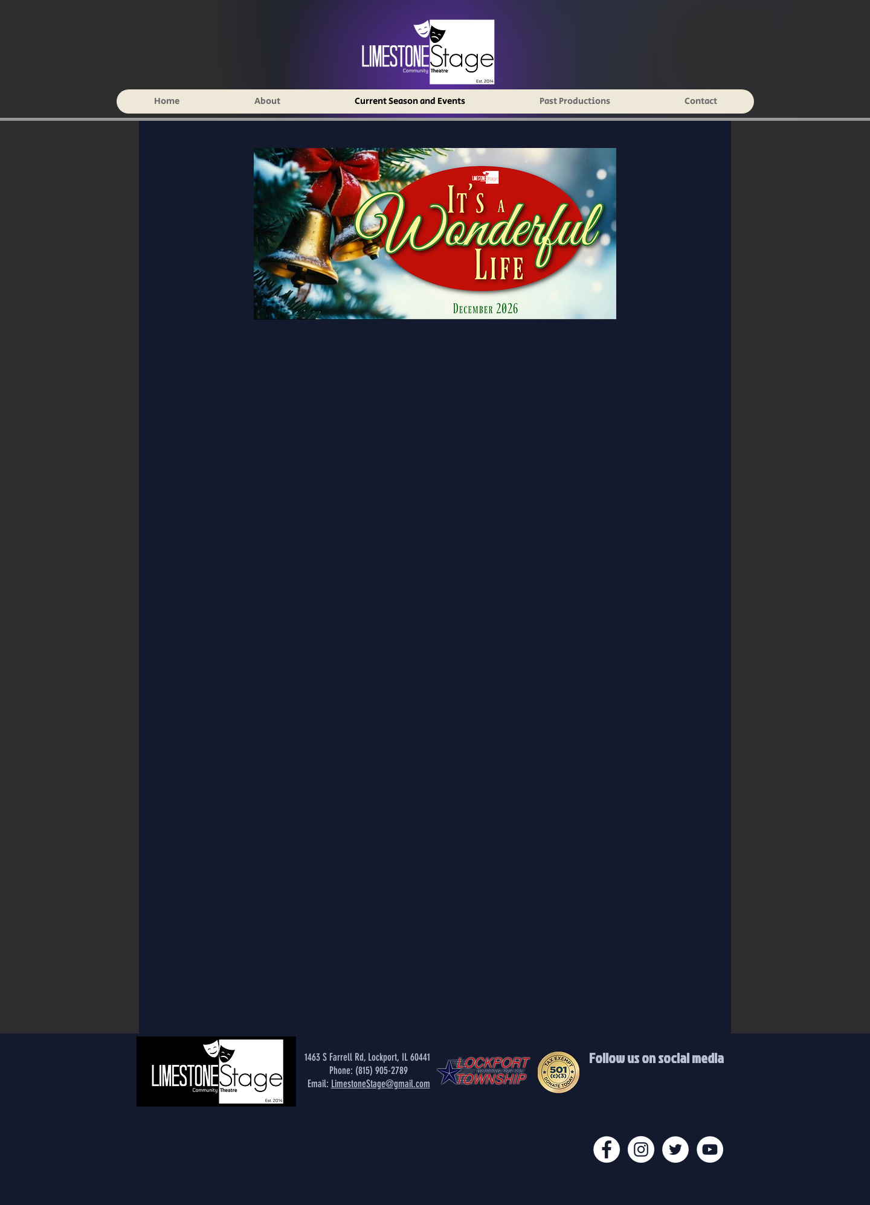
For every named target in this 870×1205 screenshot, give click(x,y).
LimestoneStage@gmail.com (380, 1084)
